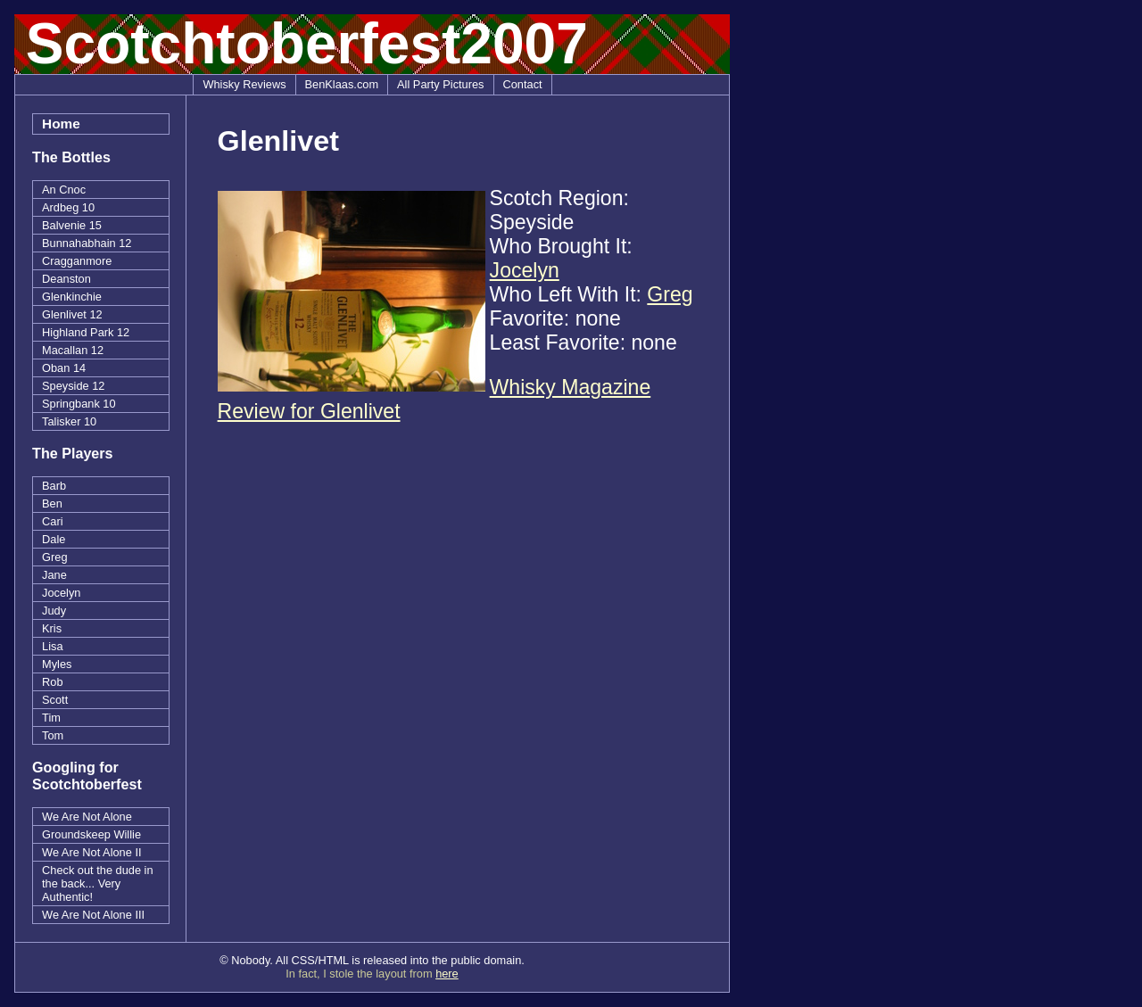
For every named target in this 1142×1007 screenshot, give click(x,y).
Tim (51, 717)
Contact (522, 84)
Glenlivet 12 (72, 314)
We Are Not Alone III (93, 914)
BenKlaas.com (342, 84)
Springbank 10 (79, 403)
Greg (54, 557)
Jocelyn (61, 592)
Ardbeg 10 (68, 207)
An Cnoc (64, 189)
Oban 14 (64, 368)
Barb (54, 485)
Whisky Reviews (244, 84)
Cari (52, 521)
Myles (56, 664)
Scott (55, 699)
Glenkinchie (72, 296)
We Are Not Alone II (91, 852)
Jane (54, 575)
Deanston (66, 278)
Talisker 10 (69, 421)
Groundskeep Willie (91, 834)
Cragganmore (77, 261)
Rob (52, 682)
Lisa (52, 646)
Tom (52, 735)
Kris (52, 628)
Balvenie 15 (72, 225)
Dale (53, 539)
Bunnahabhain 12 (86, 243)
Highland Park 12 (85, 332)
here (447, 973)
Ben (52, 503)
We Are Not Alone (87, 816)
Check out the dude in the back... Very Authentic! (97, 883)
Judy (54, 610)
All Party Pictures (440, 84)
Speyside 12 (73, 385)
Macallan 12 (72, 350)
